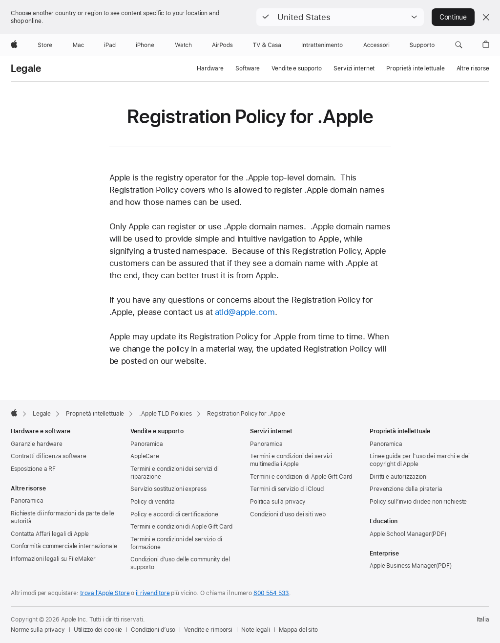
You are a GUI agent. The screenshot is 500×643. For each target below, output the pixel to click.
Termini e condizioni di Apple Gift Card (181, 526)
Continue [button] (453, 17)
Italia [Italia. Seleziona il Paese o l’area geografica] (483, 619)
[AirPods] (222, 45)
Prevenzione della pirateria (406, 489)
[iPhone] (145, 45)
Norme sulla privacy (38, 629)
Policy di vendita (152, 501)
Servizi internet (354, 68)
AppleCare (144, 456)
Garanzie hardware (36, 444)
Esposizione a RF (33, 469)
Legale (26, 68)
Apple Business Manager (403, 565)
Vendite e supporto (296, 68)
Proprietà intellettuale (415, 68)
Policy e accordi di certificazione (174, 514)
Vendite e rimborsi (208, 629)
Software (247, 68)
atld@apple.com (245, 312)
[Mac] (78, 45)
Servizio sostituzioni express (168, 489)
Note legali (255, 629)
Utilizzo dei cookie (98, 629)
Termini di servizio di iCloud (287, 489)
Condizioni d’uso (153, 629)
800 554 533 (271, 593)
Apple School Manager (400, 534)
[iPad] (110, 45)
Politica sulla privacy (278, 501)
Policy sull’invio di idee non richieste (418, 501)
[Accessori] (376, 45)
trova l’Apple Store (105, 593)
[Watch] (183, 45)
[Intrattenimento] (322, 45)
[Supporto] (422, 45)
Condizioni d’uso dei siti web (288, 514)
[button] (340, 17)
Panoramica (27, 500)
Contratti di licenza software (48, 456)
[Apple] (14, 45)
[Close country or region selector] (485, 17)
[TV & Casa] (267, 45)
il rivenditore (152, 593)
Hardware (210, 68)
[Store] (45, 45)
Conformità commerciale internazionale (64, 546)
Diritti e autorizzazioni (399, 476)
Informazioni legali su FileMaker (53, 558)
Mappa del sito (298, 629)
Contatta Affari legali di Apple (50, 534)
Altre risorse (473, 68)
